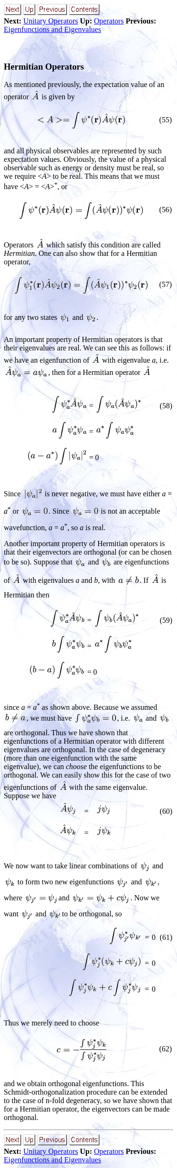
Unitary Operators (50, 21)
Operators (109, 21)
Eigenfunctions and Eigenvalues (52, 29)
